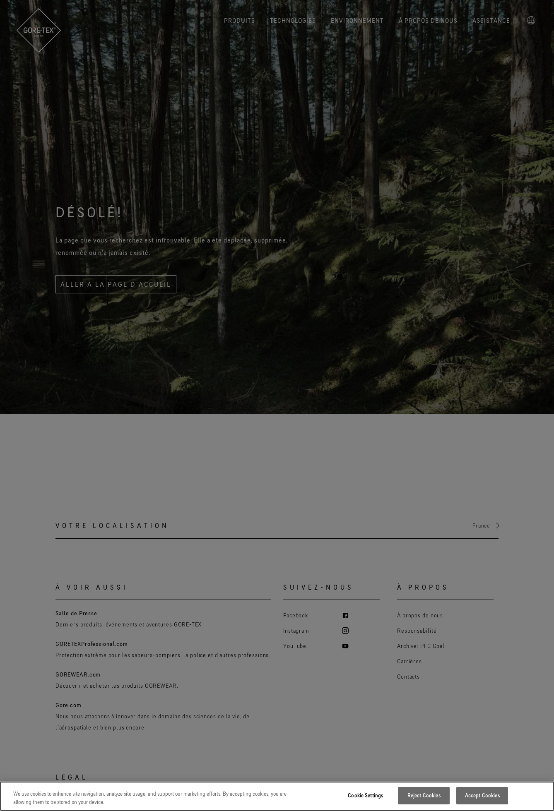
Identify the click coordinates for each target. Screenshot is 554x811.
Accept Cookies (482, 795)
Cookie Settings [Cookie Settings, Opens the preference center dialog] (365, 795)
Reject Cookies (424, 795)
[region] (277, 796)
